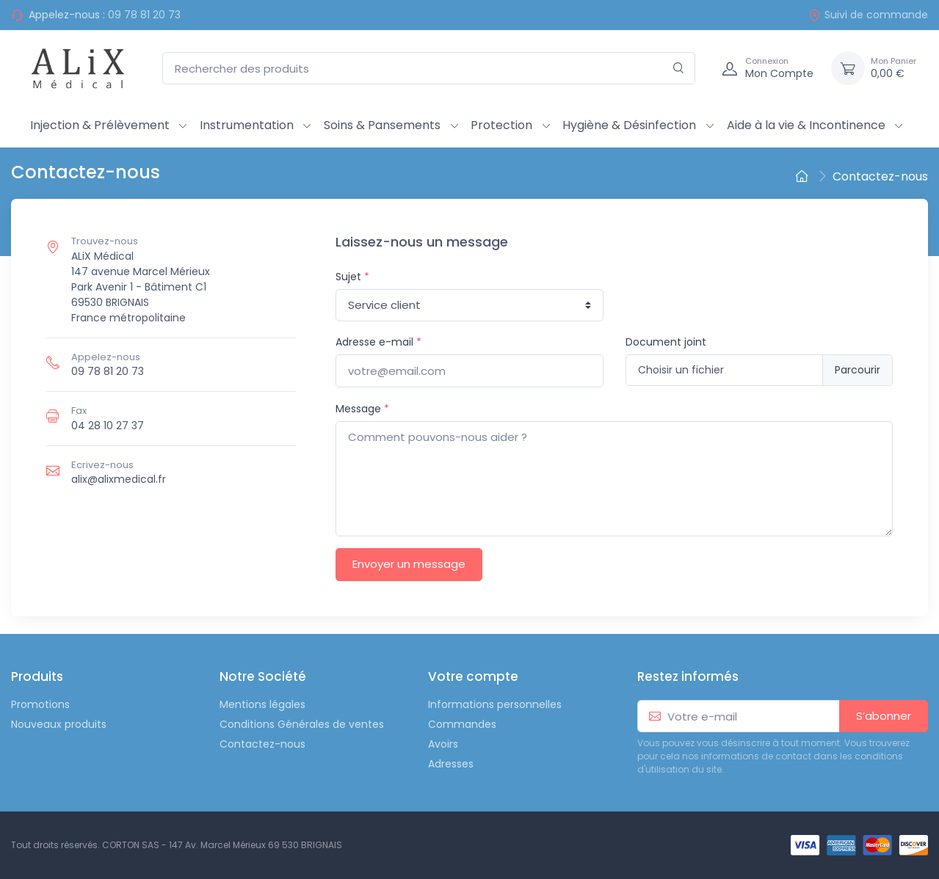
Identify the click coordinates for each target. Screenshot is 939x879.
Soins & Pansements (382, 125)
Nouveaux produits (58, 724)
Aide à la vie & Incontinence (806, 125)
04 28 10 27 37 (107, 425)
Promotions (40, 704)
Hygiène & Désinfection (629, 125)
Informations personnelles (495, 704)
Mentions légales (262, 704)
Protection (501, 125)
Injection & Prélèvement (100, 125)
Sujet (352, 276)
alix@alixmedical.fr (118, 479)
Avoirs (443, 744)
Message (362, 408)
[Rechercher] (678, 68)
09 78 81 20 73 (144, 14)
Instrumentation (247, 125)
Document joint (666, 342)
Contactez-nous (262, 744)
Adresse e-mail (378, 342)
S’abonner (883, 715)
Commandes (462, 724)
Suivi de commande (868, 14)
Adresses (451, 763)
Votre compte (473, 676)
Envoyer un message (408, 564)
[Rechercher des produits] (428, 68)
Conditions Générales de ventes (302, 724)
